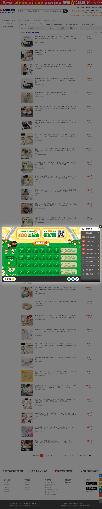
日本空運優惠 (90, 261)
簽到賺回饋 (90, 229)
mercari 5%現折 (90, 241)
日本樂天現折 (90, 245)
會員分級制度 (90, 274)
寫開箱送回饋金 (90, 270)
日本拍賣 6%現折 (90, 237)
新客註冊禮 (90, 233)
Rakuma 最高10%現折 (90, 253)
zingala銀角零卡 (90, 265)
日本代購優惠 (90, 249)
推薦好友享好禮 (90, 257)
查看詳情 (8, 279)
